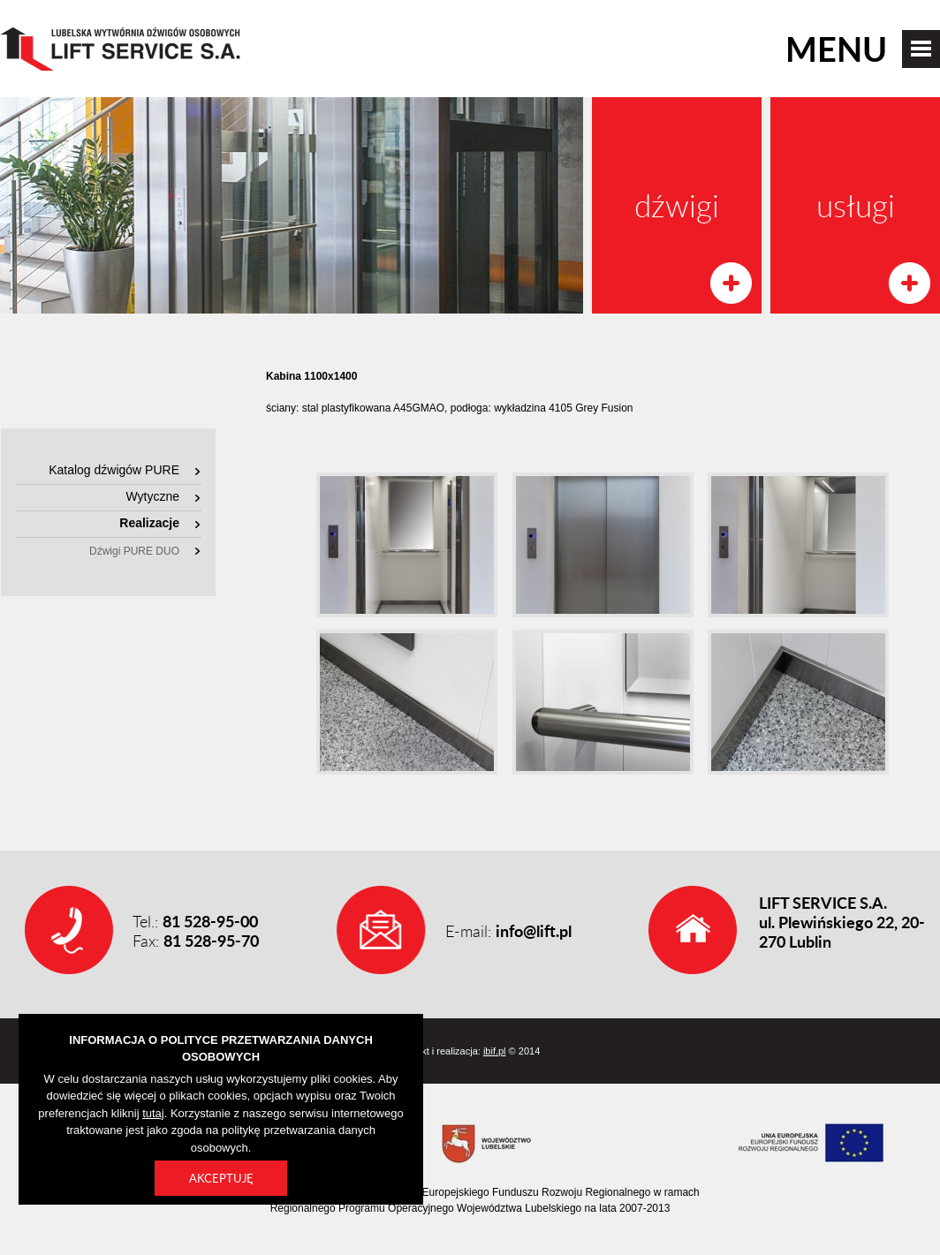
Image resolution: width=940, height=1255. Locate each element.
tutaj (153, 1113)
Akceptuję (221, 1178)
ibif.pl (494, 1051)
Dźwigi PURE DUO (134, 551)
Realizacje (149, 523)
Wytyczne (152, 496)
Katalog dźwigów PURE (114, 470)
